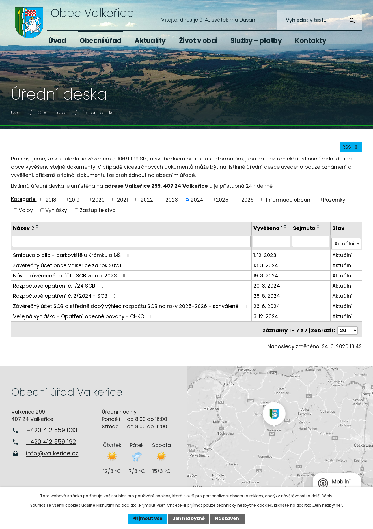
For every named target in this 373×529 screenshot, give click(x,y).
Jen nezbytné (189, 518)
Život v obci (198, 40)
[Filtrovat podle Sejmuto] (311, 244)
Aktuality (150, 40)
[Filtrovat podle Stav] (346, 244)
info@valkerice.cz (52, 451)
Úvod (57, 40)
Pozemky (334, 202)
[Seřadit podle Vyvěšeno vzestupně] (286, 228)
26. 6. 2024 (267, 296)
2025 (222, 202)
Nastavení (228, 518)
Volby (26, 213)
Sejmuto (305, 231)
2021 (122, 202)
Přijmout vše (147, 518)
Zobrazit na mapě (280, 430)
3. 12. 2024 (266, 316)
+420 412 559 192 (51, 440)
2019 (74, 202)
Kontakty (310, 40)
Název (23, 231)
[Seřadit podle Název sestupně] (37, 231)
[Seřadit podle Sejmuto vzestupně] (319, 228)
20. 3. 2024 (267, 286)
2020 (98, 202)
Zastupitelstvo (98, 213)
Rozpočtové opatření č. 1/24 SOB (59, 286)
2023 (171, 202)
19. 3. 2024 (266, 276)
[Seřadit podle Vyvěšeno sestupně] (286, 231)
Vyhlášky (56, 213)
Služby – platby (256, 40)
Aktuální (343, 255)
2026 (247, 202)
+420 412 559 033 (51, 428)
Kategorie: (23, 202)
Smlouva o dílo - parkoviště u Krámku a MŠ (72, 255)
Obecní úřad (100, 40)
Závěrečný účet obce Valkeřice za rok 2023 (72, 265)
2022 (147, 202)
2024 (197, 202)
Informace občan (288, 202)
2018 (51, 202)
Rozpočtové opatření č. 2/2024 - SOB (65, 296)
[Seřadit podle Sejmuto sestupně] (319, 231)
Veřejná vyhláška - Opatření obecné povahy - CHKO (84, 316)
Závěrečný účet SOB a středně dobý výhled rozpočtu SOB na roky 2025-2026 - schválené (131, 306)
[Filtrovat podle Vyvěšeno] (272, 244)
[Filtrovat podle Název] (131, 244)
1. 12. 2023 (265, 255)
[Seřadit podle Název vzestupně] (37, 228)
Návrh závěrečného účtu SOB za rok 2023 (70, 276)
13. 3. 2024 (266, 265)
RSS (349, 150)
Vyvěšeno (268, 231)
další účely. (322, 496)
